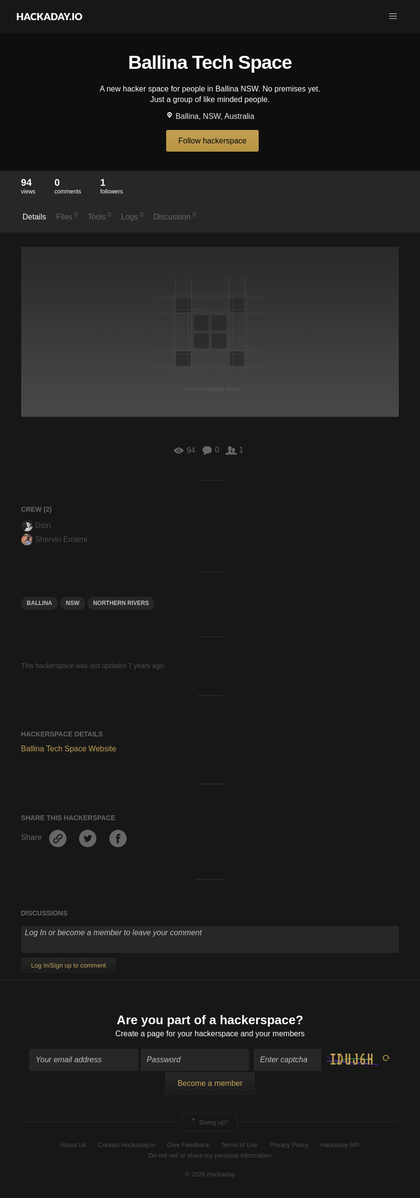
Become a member (209, 1083)
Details (34, 217)
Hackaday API (340, 1144)
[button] (393, 16)
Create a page (139, 1034)
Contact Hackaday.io (126, 1144)
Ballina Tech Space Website (69, 749)
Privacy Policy (289, 1144)
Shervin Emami (54, 539)
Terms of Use (239, 1144)
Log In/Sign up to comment (68, 965)
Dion (36, 525)
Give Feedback (188, 1144)
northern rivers (121, 603)
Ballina (39, 603)
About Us (73, 1144)
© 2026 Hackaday (210, 1174)
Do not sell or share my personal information (209, 1155)
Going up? (209, 1122)
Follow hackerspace (212, 141)
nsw (72, 603)
